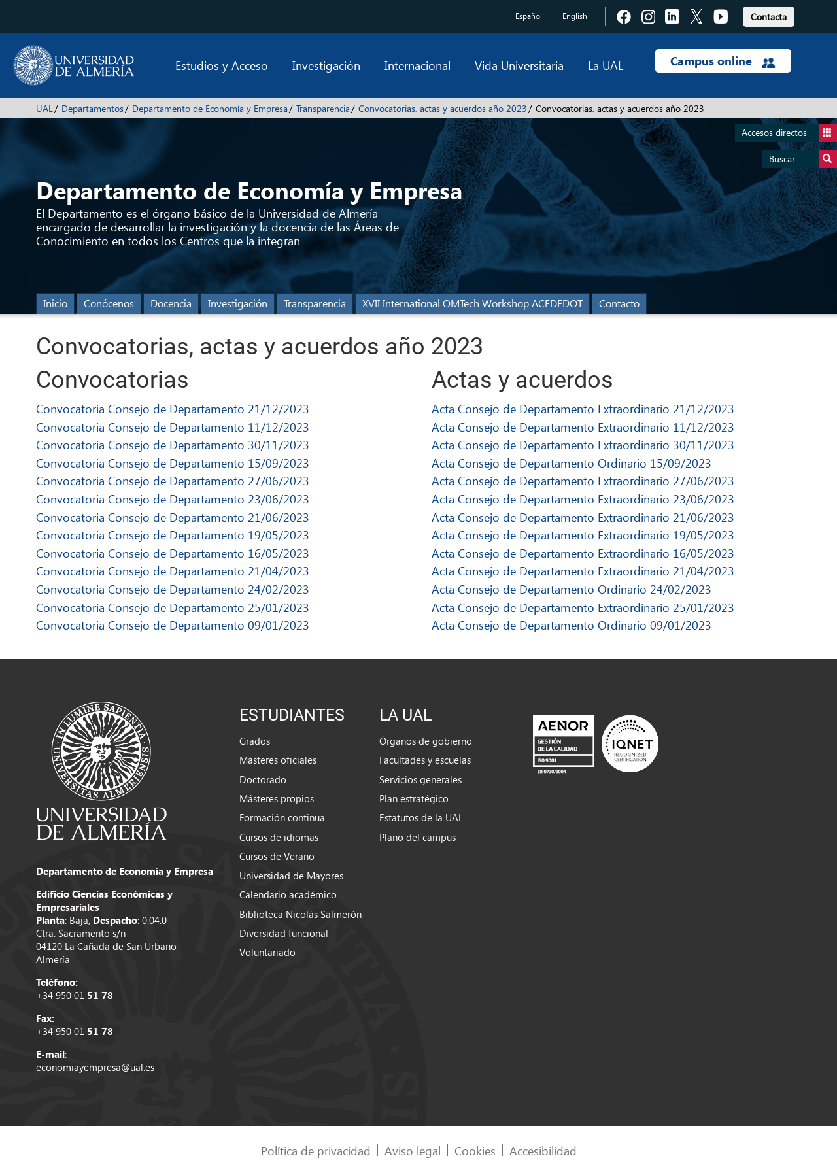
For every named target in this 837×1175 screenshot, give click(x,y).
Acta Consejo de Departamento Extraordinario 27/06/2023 (583, 480)
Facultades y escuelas (425, 759)
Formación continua (282, 817)
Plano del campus (417, 836)
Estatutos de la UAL (421, 817)
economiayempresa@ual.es (95, 1067)
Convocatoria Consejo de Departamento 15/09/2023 (172, 462)
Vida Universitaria (519, 65)
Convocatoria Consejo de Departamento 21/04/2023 (172, 570)
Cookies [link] (475, 1150)
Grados (254, 740)
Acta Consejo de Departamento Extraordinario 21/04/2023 (583, 570)
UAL (44, 108)
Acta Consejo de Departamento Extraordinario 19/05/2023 (583, 534)
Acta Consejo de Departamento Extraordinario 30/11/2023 (583, 444)
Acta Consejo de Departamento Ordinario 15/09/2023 (571, 462)
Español (528, 16)
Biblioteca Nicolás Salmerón (300, 914)
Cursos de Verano (277, 855)
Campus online (723, 61)
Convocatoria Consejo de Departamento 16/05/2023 (172, 553)
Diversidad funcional (283, 933)
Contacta (769, 16)
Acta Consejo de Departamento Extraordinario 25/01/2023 (583, 607)
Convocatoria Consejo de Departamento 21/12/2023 (172, 408)
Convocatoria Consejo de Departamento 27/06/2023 (172, 480)
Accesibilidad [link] (543, 1150)
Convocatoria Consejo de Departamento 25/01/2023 (172, 607)
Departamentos (92, 108)
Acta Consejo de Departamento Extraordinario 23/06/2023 (583, 498)
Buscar (803, 159)
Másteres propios (276, 798)
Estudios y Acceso (221, 65)
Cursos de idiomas (278, 836)
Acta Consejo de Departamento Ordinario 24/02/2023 (571, 589)
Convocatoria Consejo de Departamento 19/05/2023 (172, 534)
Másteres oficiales (277, 759)
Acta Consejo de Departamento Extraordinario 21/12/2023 (583, 408)
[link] (768, 15)
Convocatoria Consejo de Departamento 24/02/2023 (172, 589)
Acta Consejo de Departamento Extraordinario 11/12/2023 (583, 426)
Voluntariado (267, 952)
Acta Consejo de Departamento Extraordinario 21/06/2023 (583, 517)
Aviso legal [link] (412, 1150)
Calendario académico (288, 894)
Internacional (417, 65)
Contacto (619, 303)
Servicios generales (420, 779)
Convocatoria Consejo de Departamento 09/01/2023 (172, 625)
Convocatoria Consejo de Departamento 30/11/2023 (172, 444)
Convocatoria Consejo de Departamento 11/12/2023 (172, 426)
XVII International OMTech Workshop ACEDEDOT (472, 303)
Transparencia (323, 108)
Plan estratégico (414, 798)
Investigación (326, 65)
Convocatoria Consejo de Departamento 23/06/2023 (172, 498)
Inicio (55, 303)
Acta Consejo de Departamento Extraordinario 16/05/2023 (583, 553)
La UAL (605, 65)
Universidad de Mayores (291, 875)
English (574, 16)
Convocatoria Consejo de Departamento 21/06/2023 (172, 517)
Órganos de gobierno (425, 740)
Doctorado (262, 779)
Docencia (171, 303)
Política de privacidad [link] (316, 1150)
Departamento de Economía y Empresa (210, 108)
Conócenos (109, 303)
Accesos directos (789, 133)
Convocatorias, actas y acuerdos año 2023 (442, 108)
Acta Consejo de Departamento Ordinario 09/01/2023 (571, 625)
